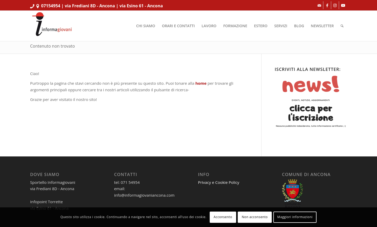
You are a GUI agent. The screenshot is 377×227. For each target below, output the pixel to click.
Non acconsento (255, 217)
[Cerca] (342, 26)
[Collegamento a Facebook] (327, 5)
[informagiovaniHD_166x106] (52, 26)
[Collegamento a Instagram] (335, 5)
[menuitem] (145, 26)
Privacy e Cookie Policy (218, 182)
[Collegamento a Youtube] (343, 5)
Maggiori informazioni (295, 217)
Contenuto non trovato (52, 46)
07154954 (50, 6)
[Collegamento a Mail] (319, 5)
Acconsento (223, 217)
